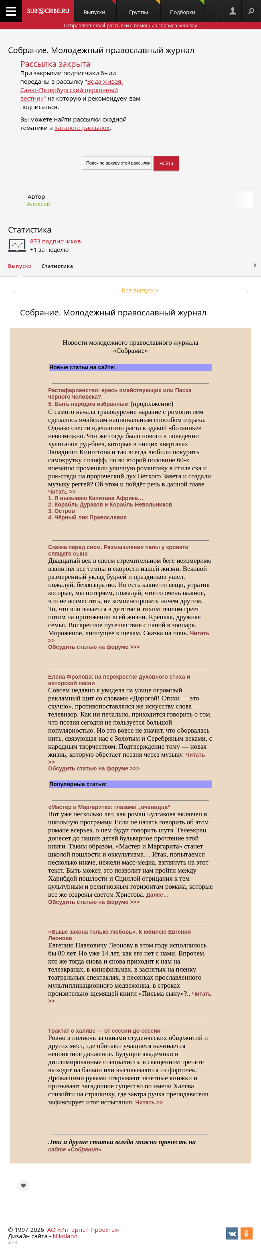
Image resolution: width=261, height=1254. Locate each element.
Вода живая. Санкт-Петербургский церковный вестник (71, 89)
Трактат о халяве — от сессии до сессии (104, 1030)
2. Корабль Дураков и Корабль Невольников (110, 504)
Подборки (187, 8)
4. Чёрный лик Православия (87, 517)
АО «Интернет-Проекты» (83, 1229)
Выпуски (99, 8)
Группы (144, 8)
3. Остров (61, 511)
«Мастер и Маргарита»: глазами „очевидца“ (109, 807)
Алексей (39, 204)
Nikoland (65, 1236)
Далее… (157, 895)
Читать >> (62, 491)
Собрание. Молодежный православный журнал (101, 50)
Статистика (29, 229)
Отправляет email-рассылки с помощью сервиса (130, 25)
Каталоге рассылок (82, 128)
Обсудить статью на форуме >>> (94, 647)
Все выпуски (139, 290)
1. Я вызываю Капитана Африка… (96, 498)
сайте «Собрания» (74, 1149)
